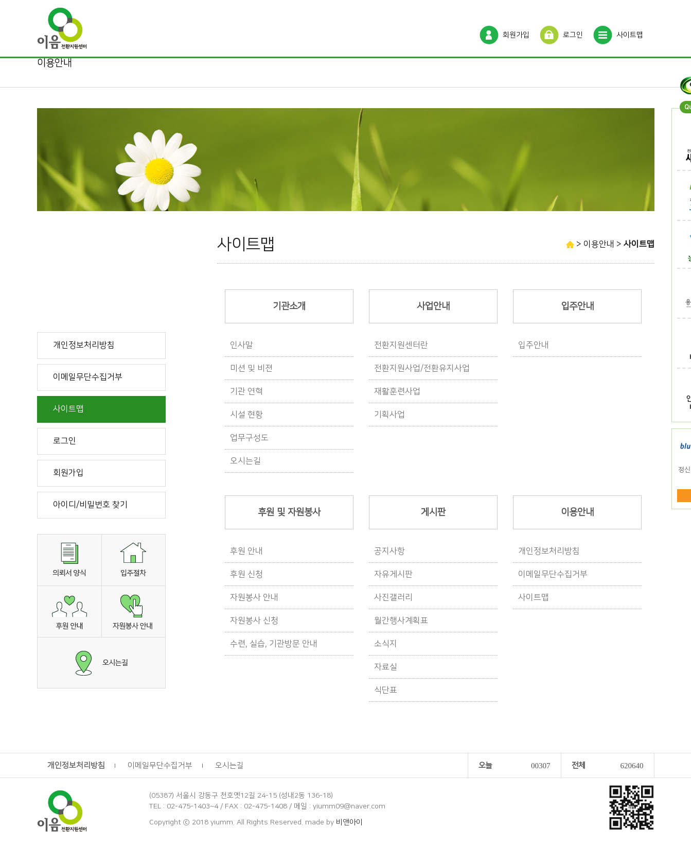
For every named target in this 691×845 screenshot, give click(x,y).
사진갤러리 (393, 597)
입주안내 (533, 345)
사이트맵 (629, 35)
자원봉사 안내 (254, 597)
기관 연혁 (246, 391)
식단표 (385, 690)
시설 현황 (246, 414)
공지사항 (389, 551)
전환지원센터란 (401, 345)
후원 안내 (246, 551)
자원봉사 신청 (254, 620)
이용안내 (54, 63)
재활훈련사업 (397, 391)
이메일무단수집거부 (87, 377)
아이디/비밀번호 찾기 (90, 504)
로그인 (573, 35)
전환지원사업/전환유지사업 (422, 368)
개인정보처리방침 (84, 345)
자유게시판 (393, 574)
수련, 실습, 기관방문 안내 (273, 643)
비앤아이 (349, 822)
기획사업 (389, 414)
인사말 (241, 345)
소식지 (385, 643)
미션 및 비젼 (251, 368)
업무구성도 (249, 437)
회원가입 (516, 35)
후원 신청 (246, 574)
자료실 (385, 666)
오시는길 (245, 460)
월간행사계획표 (401, 620)
